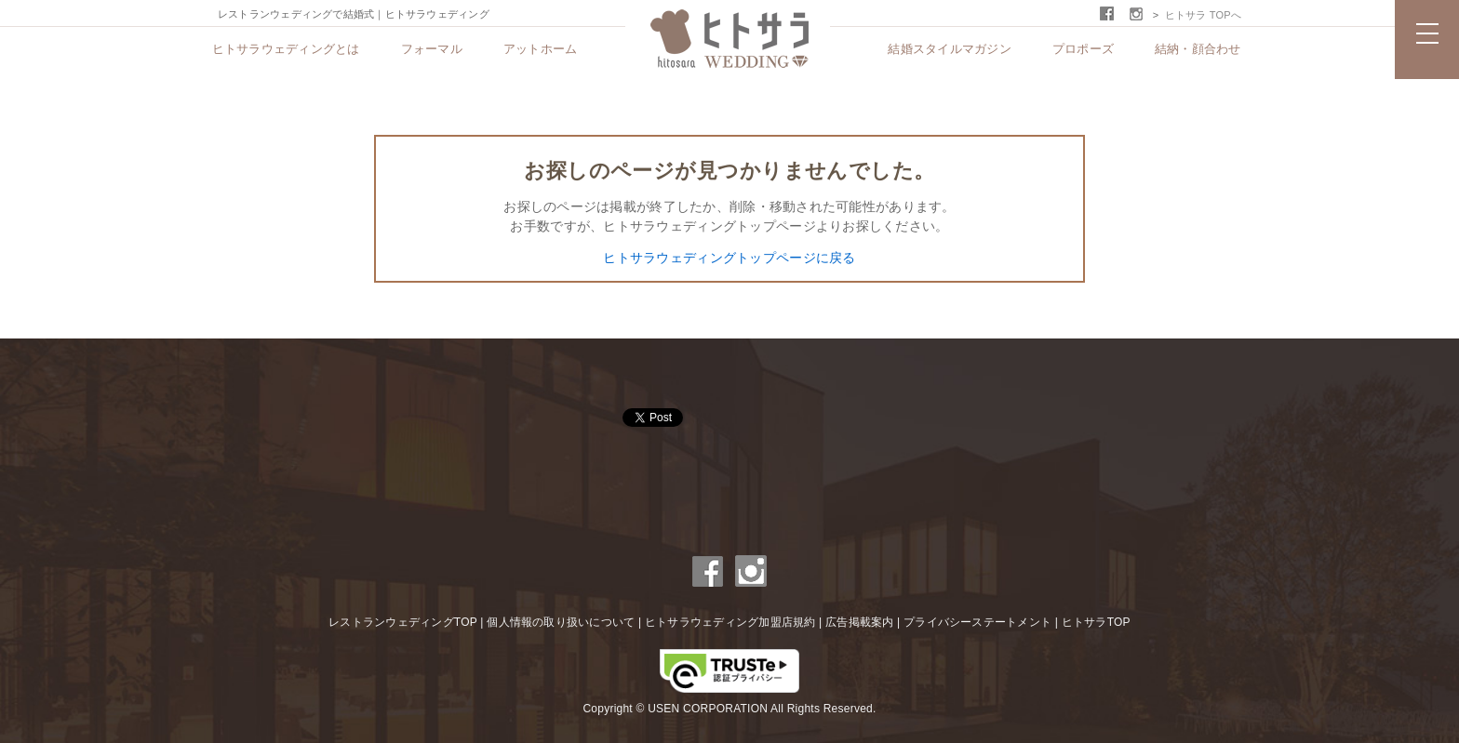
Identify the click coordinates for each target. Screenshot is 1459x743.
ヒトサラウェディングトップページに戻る (729, 257)
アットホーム (540, 49)
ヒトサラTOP (1096, 622)
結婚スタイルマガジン (949, 49)
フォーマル (431, 49)
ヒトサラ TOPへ (1203, 14)
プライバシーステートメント (977, 622)
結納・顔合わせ (1198, 49)
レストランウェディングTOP (402, 622)
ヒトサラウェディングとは (286, 49)
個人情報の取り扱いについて (561, 622)
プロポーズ (1083, 49)
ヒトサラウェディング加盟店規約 (730, 622)
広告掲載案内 (859, 622)
